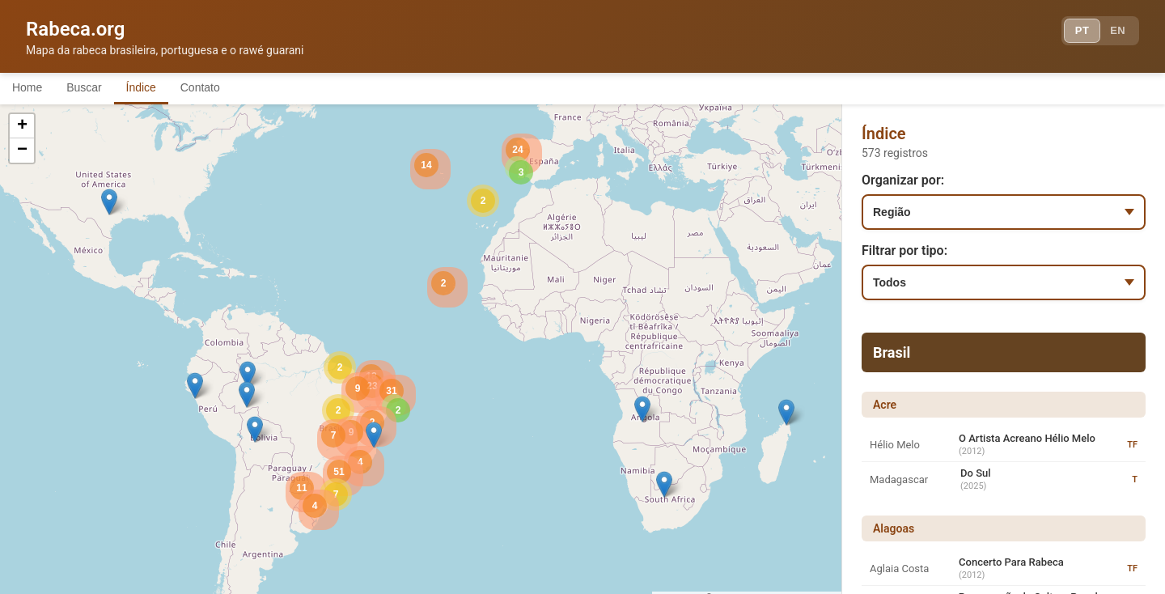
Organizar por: (903, 180)
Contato (228, 87)
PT (1073, 32)
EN (1115, 32)
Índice (161, 87)
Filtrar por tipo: (904, 250)
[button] (786, 412)
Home (31, 87)
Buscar (96, 87)
